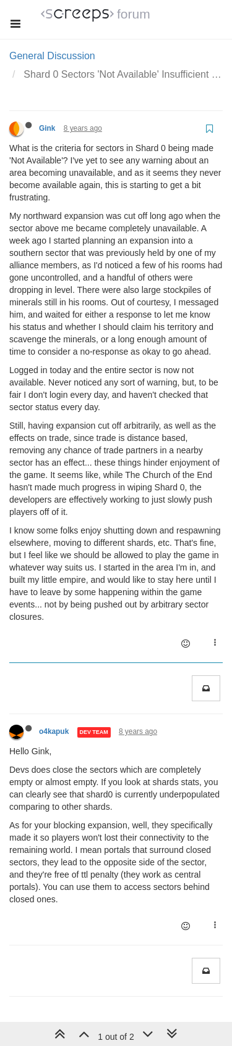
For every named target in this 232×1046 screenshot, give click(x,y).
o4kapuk (54, 731)
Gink (47, 128)
